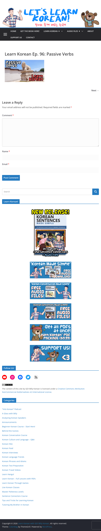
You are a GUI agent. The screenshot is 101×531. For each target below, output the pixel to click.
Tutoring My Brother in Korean (15, 504)
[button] (61, 31)
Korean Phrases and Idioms (14, 461)
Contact (30, 37)
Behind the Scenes (10, 431)
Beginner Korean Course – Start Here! (18, 426)
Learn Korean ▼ (52, 31)
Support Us (16, 37)
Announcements (9, 422)
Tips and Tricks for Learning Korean (18, 500)
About (90, 31)
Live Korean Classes (10, 487)
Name (6, 151)
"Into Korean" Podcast (11, 409)
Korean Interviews (10, 452)
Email (5, 164)
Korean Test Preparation (13, 465)
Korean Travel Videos (11, 470)
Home (13, 31)
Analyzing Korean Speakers (14, 418)
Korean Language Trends (13, 457)
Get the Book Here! (29, 31)
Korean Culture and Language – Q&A (18, 439)
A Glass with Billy (9, 413)
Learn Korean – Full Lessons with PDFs (19, 478)
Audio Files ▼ (73, 31)
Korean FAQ (7, 444)
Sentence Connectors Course (14, 496)
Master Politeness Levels (13, 491)
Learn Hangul (8, 474)
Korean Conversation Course (14, 435)
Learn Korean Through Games (15, 483)
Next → (95, 90)
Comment (8, 115)
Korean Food (7, 448)
